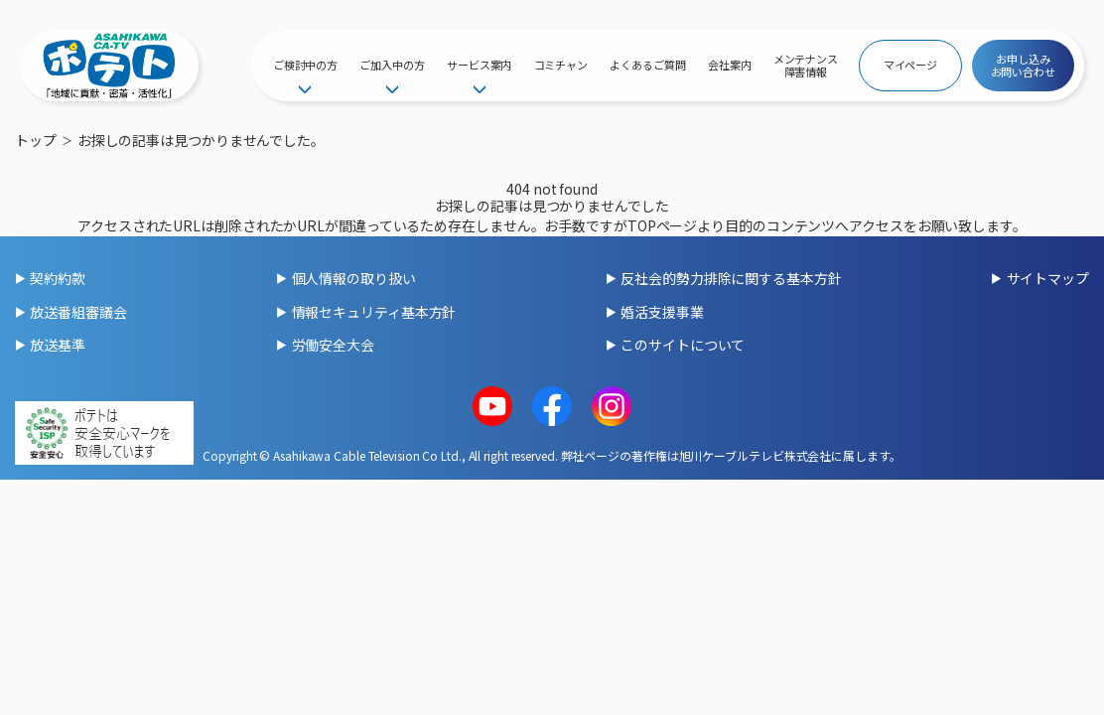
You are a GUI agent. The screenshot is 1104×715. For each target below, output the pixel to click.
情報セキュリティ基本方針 (374, 312)
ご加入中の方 (391, 64)
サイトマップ (1048, 278)
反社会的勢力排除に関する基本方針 (731, 278)
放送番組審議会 (78, 312)
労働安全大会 (333, 345)
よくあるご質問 (647, 64)
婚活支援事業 (662, 312)
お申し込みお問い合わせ (1023, 65)
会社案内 (730, 64)
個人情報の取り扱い (354, 278)
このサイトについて (683, 345)
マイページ (911, 64)
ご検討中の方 (305, 64)
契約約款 (57, 278)
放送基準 (57, 345)
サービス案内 (479, 64)
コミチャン (561, 64)
